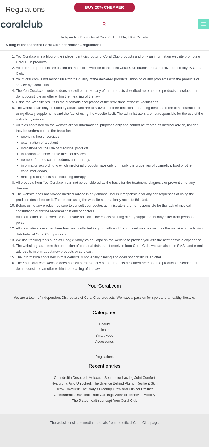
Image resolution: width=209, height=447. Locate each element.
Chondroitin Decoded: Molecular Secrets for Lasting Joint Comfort (104, 378)
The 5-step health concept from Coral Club (104, 400)
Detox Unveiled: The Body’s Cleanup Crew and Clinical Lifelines (105, 389)
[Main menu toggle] (203, 24)
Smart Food (105, 335)
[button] (104, 7)
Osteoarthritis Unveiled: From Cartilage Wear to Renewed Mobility (104, 395)
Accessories (104, 341)
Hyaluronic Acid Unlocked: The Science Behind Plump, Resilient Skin (104, 383)
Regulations (104, 357)
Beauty (104, 324)
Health (105, 330)
